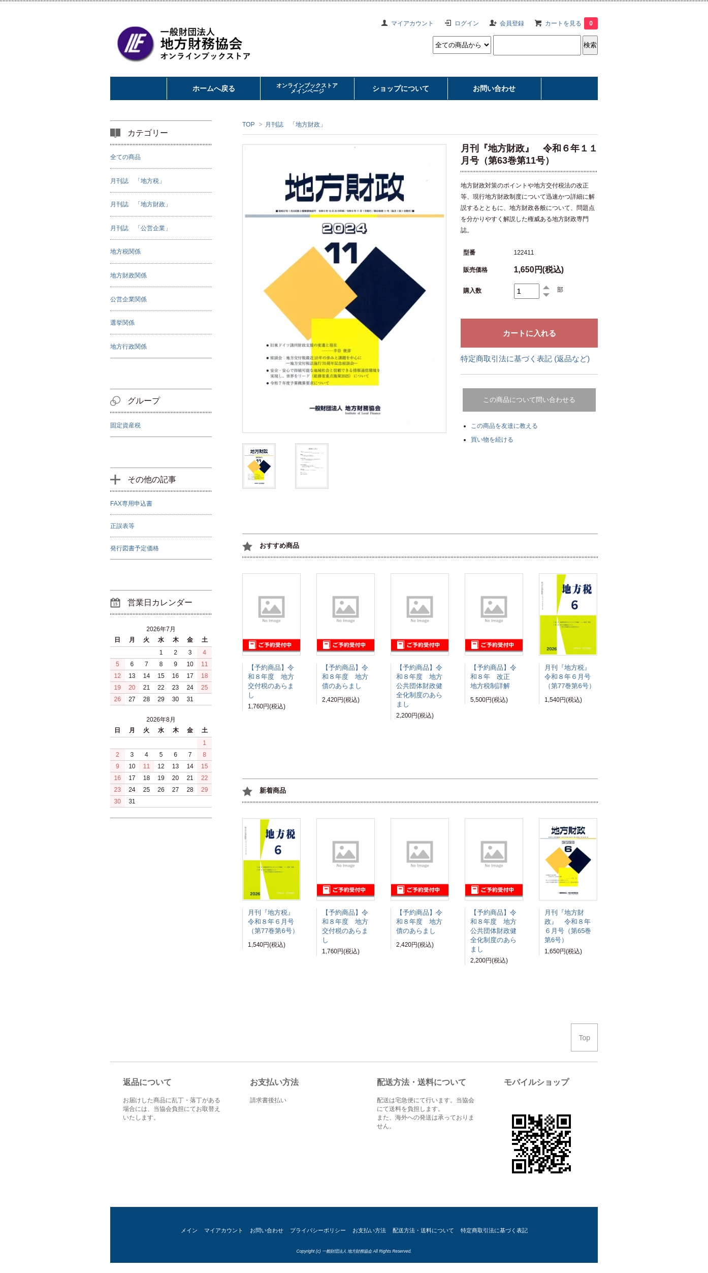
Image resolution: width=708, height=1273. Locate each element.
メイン (189, 1230)
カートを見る (571, 23)
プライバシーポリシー (318, 1230)
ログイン (467, 23)
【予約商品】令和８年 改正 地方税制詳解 (493, 678)
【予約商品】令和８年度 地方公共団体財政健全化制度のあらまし (419, 686)
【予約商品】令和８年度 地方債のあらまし (345, 678)
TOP (248, 124)
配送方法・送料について (423, 1230)
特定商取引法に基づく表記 (494, 1230)
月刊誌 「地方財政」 (295, 124)
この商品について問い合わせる (529, 399)
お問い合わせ (266, 1230)
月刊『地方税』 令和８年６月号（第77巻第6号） (570, 678)
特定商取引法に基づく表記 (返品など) (525, 358)
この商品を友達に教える (504, 425)
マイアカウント (412, 23)
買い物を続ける (492, 439)
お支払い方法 (369, 1230)
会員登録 (512, 23)
